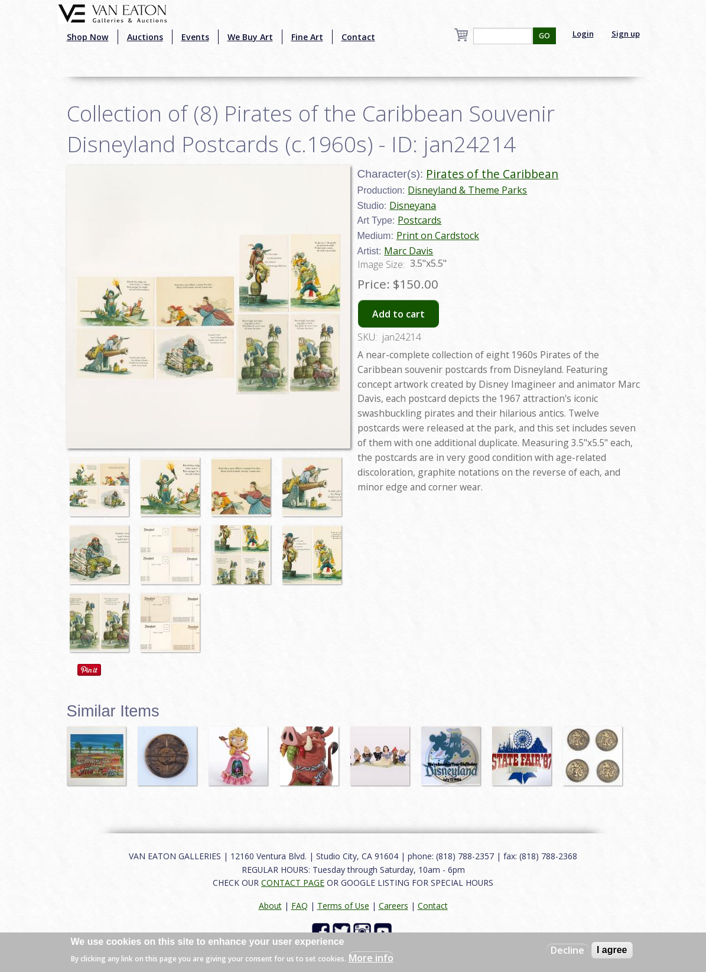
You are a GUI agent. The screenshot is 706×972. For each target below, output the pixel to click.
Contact (358, 36)
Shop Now (88, 36)
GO (544, 36)
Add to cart (398, 313)
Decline (567, 950)
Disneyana (412, 205)
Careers (393, 905)
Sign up (625, 33)
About (270, 905)
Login (583, 33)
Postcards (419, 220)
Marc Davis (408, 250)
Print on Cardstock (437, 235)
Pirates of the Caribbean (492, 174)
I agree (612, 950)
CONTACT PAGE (292, 882)
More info (371, 957)
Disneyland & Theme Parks (467, 190)
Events (195, 36)
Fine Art (307, 36)
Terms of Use (343, 905)
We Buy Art (250, 36)
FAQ (299, 905)
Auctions (145, 36)
